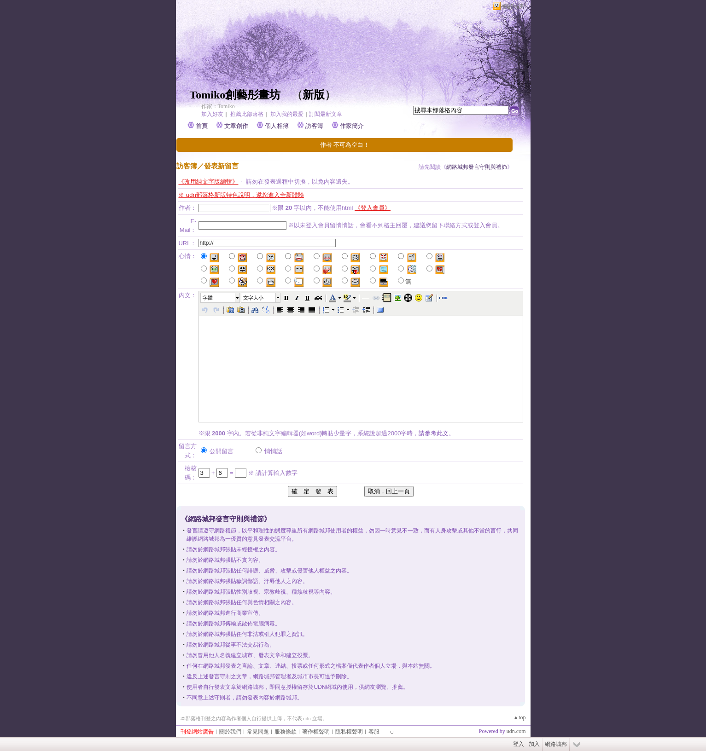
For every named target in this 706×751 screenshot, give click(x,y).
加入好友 (212, 114)
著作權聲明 (316, 731)
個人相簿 (277, 125)
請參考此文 (434, 433)
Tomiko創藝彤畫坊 (235, 95)
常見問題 (258, 731)
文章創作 (236, 125)
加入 (534, 744)
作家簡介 (352, 125)
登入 (518, 744)
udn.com (516, 731)
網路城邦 (514, 6)
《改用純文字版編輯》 (208, 181)
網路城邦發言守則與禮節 (476, 167)
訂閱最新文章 (325, 114)
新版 (314, 95)
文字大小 (253, 297)
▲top (519, 717)
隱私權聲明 (349, 731)
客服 (373, 731)
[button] (220, 298)
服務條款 (285, 731)
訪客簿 (314, 125)
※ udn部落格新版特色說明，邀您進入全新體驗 (240, 194)
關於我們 (230, 731)
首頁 (202, 125)
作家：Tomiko (218, 106)
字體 (208, 297)
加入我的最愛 (286, 114)
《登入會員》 (373, 207)
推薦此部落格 (246, 114)
